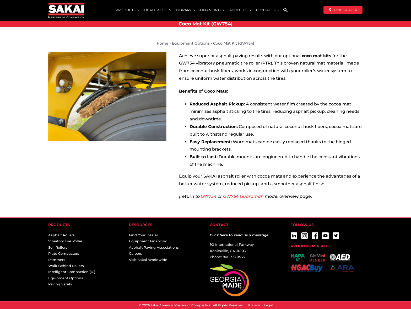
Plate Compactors (63, 253)
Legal (268, 305)
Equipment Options (65, 278)
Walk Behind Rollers (66, 266)
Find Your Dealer (143, 235)
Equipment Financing (148, 241)
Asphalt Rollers (61, 235)
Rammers (56, 260)
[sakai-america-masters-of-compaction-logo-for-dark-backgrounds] (66, 4)
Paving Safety (60, 284)
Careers (135, 253)
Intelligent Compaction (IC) (71, 272)
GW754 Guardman (243, 196)
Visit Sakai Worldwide (148, 260)
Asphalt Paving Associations (154, 247)
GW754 (209, 196)
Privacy (254, 305)
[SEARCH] (285, 10)
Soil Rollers (57, 247)
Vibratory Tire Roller (65, 241)
